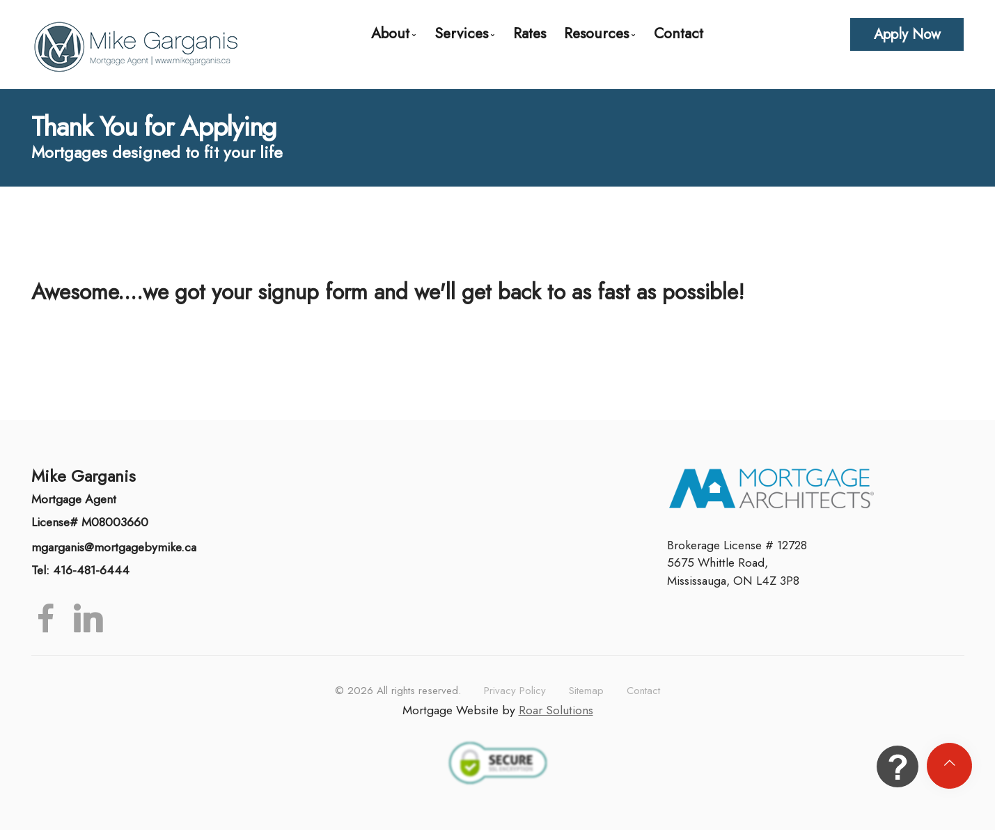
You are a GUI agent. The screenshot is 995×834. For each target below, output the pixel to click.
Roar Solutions (556, 710)
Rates (529, 33)
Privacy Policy (515, 690)
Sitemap (586, 690)
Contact (678, 33)
